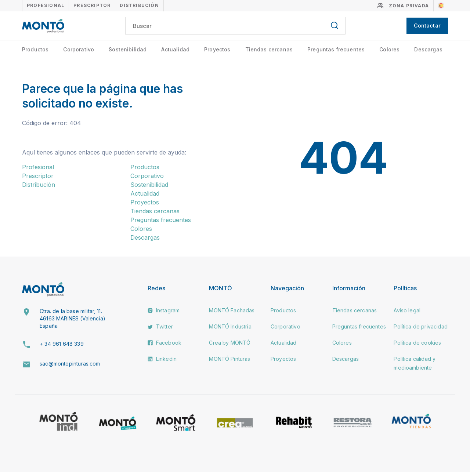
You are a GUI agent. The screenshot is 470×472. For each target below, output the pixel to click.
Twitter (160, 326)
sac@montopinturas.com (70, 363)
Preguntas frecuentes (336, 49)
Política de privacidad (421, 326)
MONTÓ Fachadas (231, 310)
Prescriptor (92, 5)
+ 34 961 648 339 (62, 344)
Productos (35, 49)
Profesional (45, 5)
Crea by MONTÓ (229, 343)
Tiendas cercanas (269, 49)
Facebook (164, 343)
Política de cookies (417, 343)
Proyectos (217, 49)
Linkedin (162, 359)
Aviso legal (407, 310)
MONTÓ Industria (230, 326)
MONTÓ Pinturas (229, 359)
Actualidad (175, 49)
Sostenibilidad (128, 49)
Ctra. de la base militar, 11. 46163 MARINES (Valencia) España (72, 318)
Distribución (139, 5)
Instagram (164, 310)
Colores (389, 49)
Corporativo (78, 49)
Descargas (428, 49)
